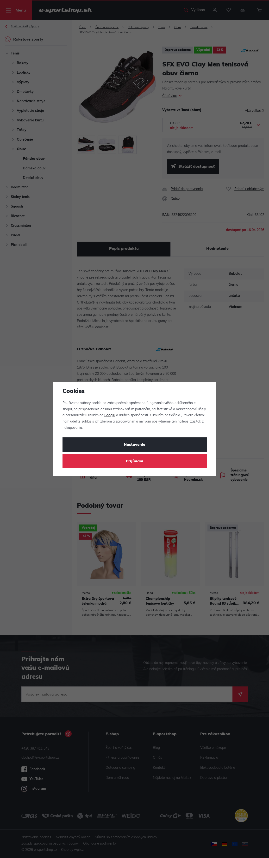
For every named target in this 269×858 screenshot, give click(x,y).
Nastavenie (134, 445)
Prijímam (134, 461)
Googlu (109, 415)
